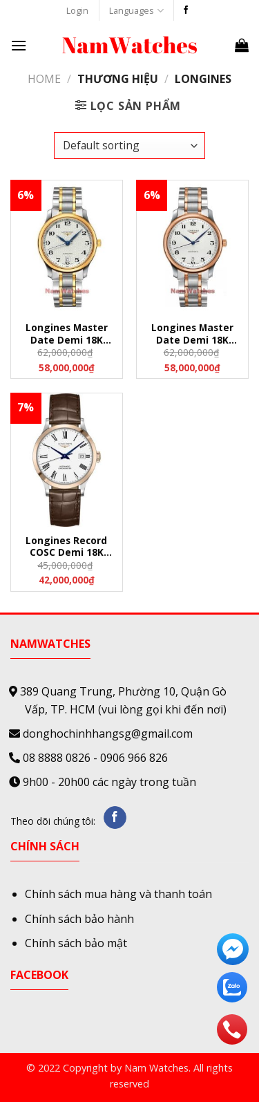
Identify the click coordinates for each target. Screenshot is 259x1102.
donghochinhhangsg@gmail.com (108, 733)
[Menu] (18, 45)
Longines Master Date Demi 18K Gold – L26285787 (66, 334)
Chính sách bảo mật (76, 943)
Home (44, 78)
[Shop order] (129, 145)
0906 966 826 (134, 757)
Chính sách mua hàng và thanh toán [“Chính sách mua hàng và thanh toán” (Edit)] (118, 894)
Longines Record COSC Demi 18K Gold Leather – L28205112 (66, 547)
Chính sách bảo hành (79, 918)
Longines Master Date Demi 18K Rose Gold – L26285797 (192, 334)
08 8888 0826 (56, 757)
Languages (136, 10)
